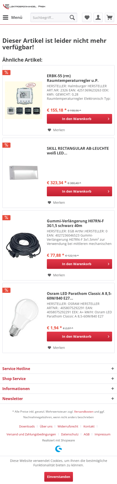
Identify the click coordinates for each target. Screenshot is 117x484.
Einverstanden (58, 476)
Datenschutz (70, 434)
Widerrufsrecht (68, 426)
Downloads (27, 426)
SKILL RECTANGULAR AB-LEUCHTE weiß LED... (78, 150)
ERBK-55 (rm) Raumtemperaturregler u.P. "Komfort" (73, 78)
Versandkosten (83, 412)
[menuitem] (12, 17)
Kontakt (89, 426)
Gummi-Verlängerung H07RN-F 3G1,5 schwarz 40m (75, 223)
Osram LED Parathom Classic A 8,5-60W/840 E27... (79, 295)
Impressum (102, 434)
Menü (12, 17)
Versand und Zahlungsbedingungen (31, 434)
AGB (86, 434)
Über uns (46, 426)
